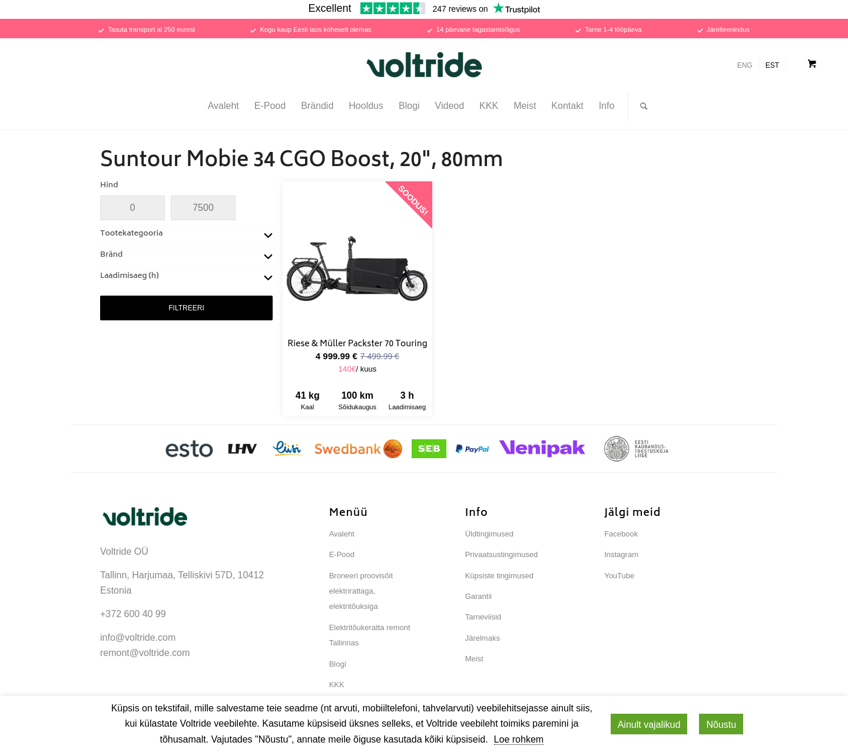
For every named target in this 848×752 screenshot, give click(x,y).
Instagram (621, 554)
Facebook (621, 533)
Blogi (337, 664)
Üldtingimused (489, 533)
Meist (474, 658)
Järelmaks (482, 638)
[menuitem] (223, 106)
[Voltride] (424, 64)
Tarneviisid (483, 616)
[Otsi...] (640, 106)
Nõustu (721, 725)
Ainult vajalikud (649, 725)
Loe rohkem (519, 739)
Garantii (478, 596)
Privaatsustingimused (501, 554)
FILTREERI (186, 308)
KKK (336, 684)
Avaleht (342, 533)
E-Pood (342, 554)
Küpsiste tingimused (499, 575)
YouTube (619, 575)
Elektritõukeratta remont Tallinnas (369, 635)
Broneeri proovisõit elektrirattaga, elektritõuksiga (361, 591)
